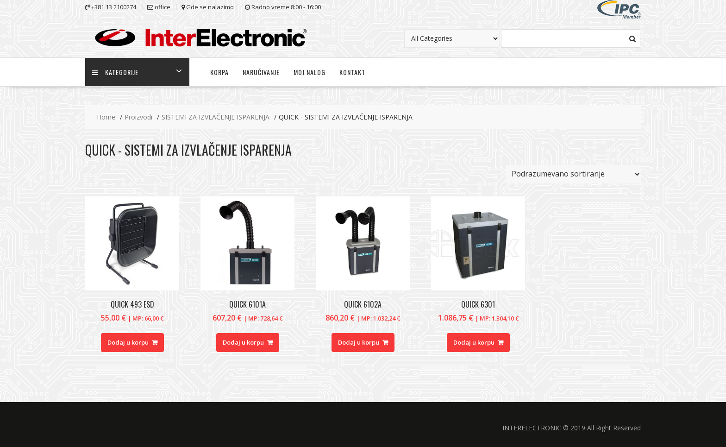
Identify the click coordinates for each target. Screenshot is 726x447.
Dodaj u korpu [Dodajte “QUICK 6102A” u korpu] (358, 342)
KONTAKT (352, 72)
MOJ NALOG (309, 72)
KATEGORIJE (115, 72)
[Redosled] (573, 174)
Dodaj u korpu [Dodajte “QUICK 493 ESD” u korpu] (128, 342)
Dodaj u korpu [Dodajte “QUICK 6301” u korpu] (473, 342)
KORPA (219, 72)
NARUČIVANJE (261, 72)
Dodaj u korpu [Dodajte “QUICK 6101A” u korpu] (243, 342)
